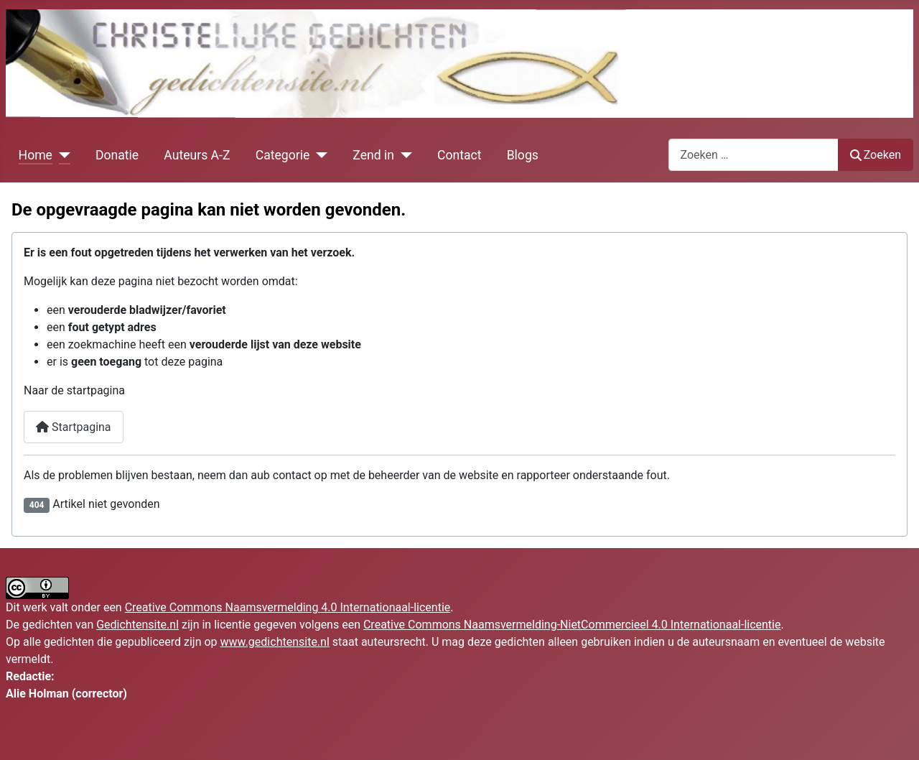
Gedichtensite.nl (137, 624)
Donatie (117, 155)
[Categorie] (318, 155)
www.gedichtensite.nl (275, 642)
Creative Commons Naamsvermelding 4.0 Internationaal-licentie (288, 607)
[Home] (61, 155)
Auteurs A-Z (197, 155)
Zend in (373, 155)
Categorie (283, 155)
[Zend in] (403, 155)
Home (35, 155)
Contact (459, 155)
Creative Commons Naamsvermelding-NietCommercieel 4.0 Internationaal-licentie (572, 624)
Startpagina (73, 427)
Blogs (522, 155)
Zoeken (876, 155)
